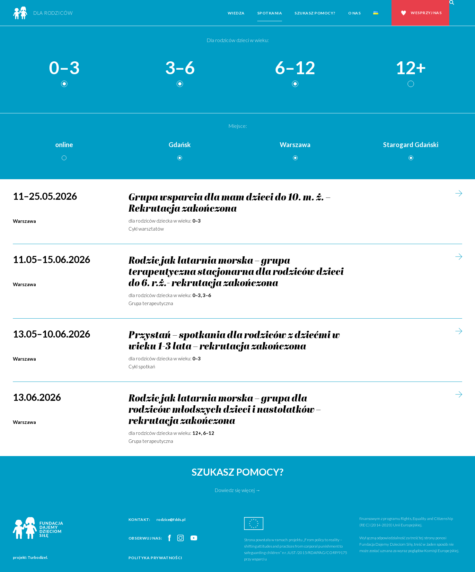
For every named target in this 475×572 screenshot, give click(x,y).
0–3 (64, 68)
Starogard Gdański (410, 144)
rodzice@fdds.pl (170, 519)
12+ (410, 68)
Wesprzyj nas (426, 12)
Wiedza (236, 13)
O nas (354, 13)
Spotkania (269, 13)
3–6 (180, 68)
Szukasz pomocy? (315, 13)
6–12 (295, 68)
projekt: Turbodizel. (30, 557)
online (64, 144)
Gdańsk (180, 144)
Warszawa (295, 144)
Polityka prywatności (155, 557)
